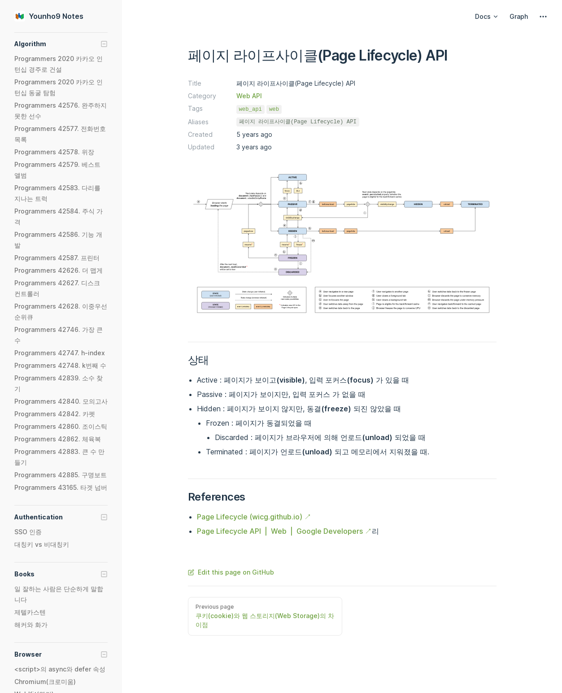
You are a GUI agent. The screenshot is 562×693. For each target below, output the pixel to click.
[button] (61, 44)
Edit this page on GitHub (231, 572)
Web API (249, 96)
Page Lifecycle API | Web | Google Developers (280, 531)
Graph (519, 16)
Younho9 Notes (48, 16)
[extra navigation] (543, 16)
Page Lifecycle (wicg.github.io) (249, 516)
